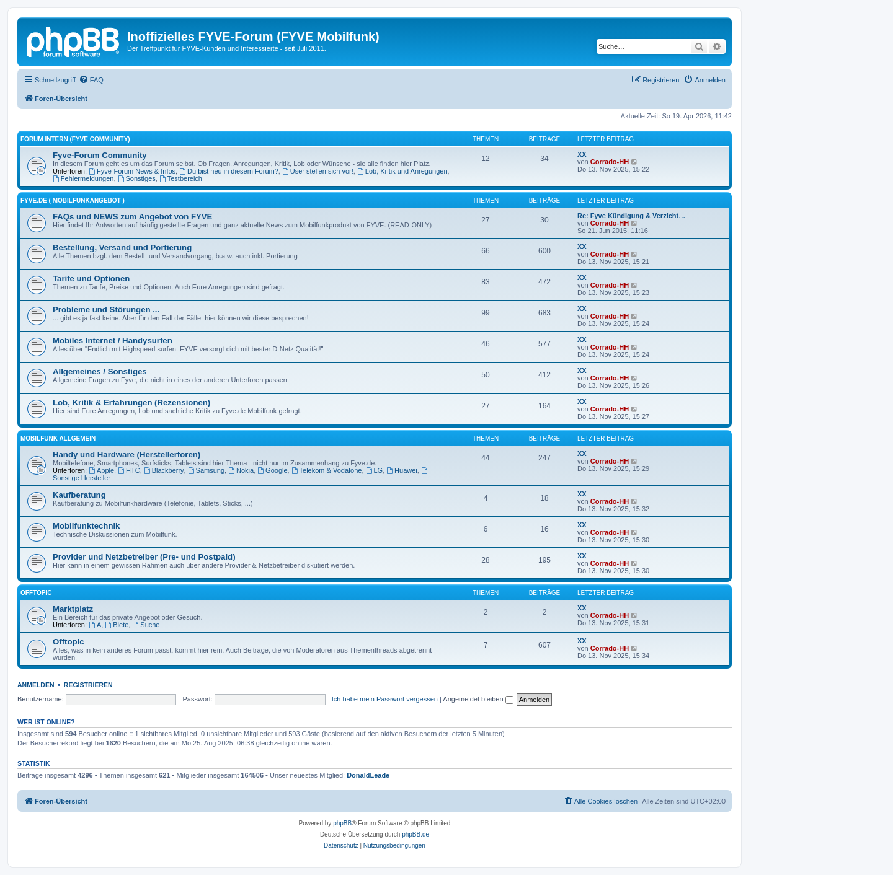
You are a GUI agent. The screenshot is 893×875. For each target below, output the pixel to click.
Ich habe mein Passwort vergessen (385, 699)
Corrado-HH (609, 161)
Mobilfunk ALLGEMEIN (58, 438)
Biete (116, 624)
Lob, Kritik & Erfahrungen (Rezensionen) (131, 402)
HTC (129, 470)
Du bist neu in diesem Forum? (228, 171)
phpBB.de (415, 834)
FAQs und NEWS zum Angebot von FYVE (132, 216)
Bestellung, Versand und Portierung (122, 247)
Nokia (241, 470)
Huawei (401, 470)
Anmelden (36, 684)
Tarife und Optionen (91, 278)
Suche (145, 624)
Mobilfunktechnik (86, 525)
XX (582, 154)
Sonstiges (137, 178)
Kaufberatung (79, 494)
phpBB (342, 823)
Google (272, 470)
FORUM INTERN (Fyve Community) (75, 139)
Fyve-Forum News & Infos (132, 171)
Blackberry (164, 470)
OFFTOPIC (35, 592)
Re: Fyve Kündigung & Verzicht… (631, 215)
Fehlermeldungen (83, 178)
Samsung (206, 470)
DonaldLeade (368, 775)
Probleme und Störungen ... (106, 309)
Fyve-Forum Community (100, 155)
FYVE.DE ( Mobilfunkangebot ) (72, 200)
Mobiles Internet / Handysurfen (112, 340)
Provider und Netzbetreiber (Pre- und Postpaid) (144, 556)
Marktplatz (73, 608)
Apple (101, 470)
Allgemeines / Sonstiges (100, 371)
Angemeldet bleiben (478, 699)
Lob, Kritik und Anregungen (402, 171)
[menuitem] (91, 80)
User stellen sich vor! (317, 171)
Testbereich (180, 178)
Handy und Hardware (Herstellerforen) (126, 454)
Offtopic (68, 641)
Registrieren (88, 684)
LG (374, 470)
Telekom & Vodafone (326, 470)
